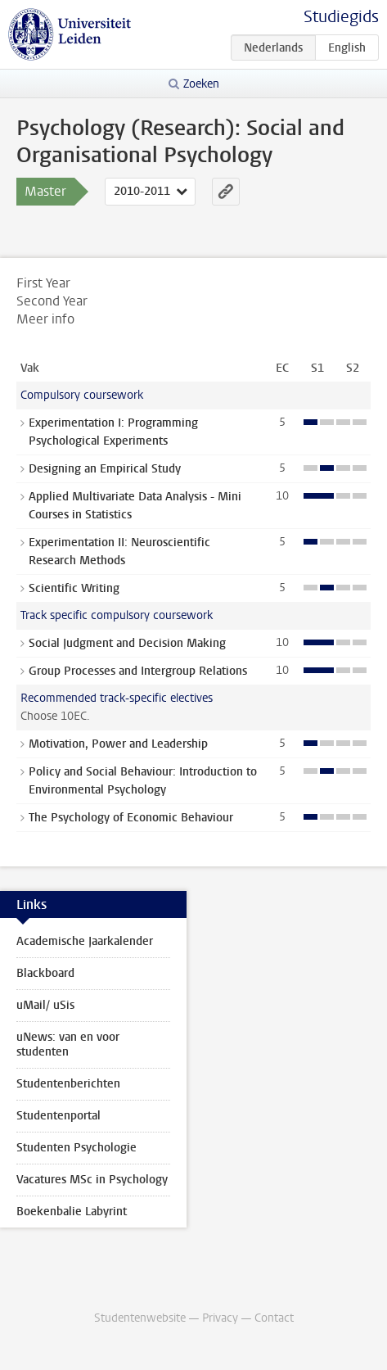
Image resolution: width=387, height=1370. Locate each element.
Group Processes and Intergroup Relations (138, 671)
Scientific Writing (74, 588)
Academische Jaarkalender (84, 941)
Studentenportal (58, 1116)
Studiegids (341, 17)
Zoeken (201, 84)
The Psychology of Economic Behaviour (131, 817)
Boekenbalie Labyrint (71, 1211)
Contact (274, 1318)
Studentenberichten (68, 1084)
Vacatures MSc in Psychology (92, 1179)
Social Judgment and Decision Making (127, 643)
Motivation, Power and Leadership (118, 744)
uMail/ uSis (45, 1005)
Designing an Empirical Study (105, 469)
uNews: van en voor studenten (67, 1044)
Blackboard (45, 973)
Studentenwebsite (140, 1318)
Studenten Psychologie (76, 1147)
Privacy (220, 1318)
